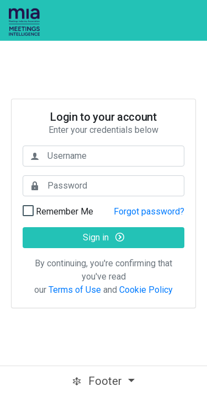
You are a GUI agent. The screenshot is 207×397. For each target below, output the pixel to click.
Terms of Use (75, 290)
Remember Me (63, 211)
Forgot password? (149, 211)
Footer (98, 381)
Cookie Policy (146, 290)
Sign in (103, 237)
